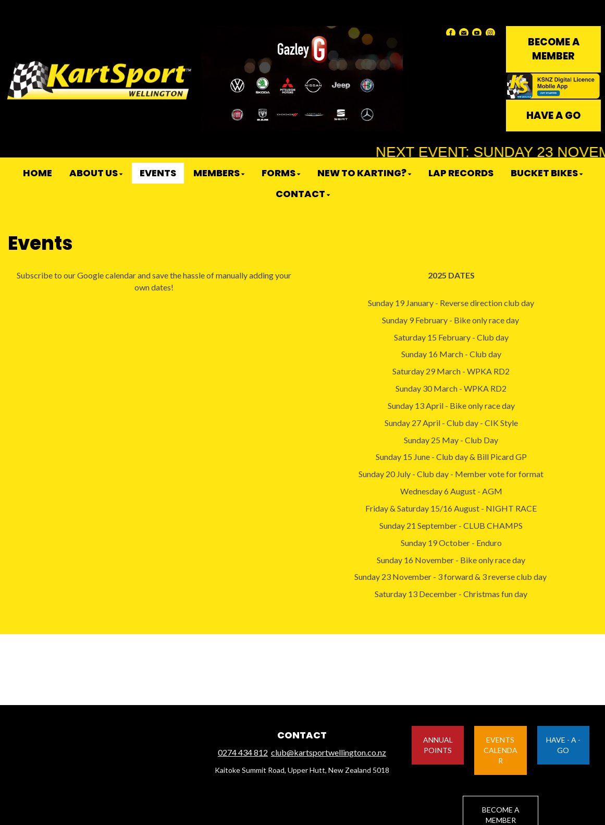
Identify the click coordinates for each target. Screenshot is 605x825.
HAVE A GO (553, 115)
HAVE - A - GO (563, 745)
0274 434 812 (243, 752)
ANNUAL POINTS (438, 745)
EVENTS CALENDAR (500, 750)
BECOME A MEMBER (553, 49)
